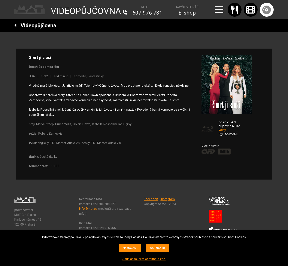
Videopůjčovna (35, 25)
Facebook (151, 199)
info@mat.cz (88, 209)
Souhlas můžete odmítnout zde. (144, 259)
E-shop (187, 13)
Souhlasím (157, 248)
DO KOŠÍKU (231, 134)
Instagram (167, 199)
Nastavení (129, 248)
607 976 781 (147, 13)
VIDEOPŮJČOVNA (86, 11)
